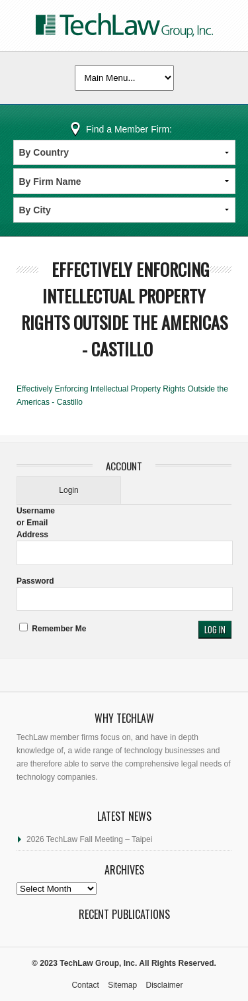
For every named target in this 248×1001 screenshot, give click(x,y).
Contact (85, 985)
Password (35, 581)
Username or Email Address (36, 522)
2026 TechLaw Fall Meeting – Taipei (89, 839)
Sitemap (122, 985)
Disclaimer (164, 985)
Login (68, 490)
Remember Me (52, 628)
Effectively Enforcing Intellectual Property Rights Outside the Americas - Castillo (124, 309)
